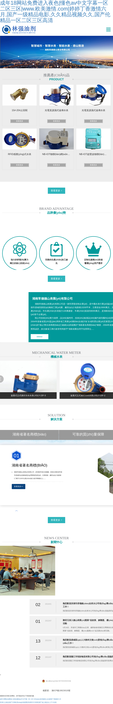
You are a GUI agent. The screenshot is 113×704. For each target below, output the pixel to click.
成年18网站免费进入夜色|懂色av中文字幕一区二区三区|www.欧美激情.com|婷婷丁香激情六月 (30, 699)
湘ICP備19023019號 (60, 690)
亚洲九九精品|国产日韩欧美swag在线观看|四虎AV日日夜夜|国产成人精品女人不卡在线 (28, 702)
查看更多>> (18, 486)
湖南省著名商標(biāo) (29, 434)
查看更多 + (56, 190)
